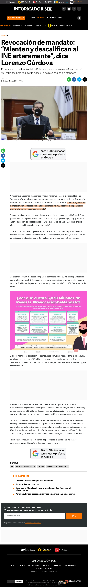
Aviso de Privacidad (31, 585)
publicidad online (50, 571)
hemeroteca (35, 571)
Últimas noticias (16, 18)
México (40, 18)
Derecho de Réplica (42, 585)
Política (41, 466)
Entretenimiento (71, 565)
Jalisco (31, 18)
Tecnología (57, 565)
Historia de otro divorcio (27, 485)
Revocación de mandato (25, 466)
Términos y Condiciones (33, 523)
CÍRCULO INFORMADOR (62, 25)
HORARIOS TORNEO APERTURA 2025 (28, 25)
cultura (39, 568)
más (61, 18)
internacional (33, 565)
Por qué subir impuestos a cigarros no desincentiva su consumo (45, 494)
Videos (51, 18)
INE (12, 466)
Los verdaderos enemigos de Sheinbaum (34, 481)
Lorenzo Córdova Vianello (57, 466)
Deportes (45, 565)
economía (48, 568)
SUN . (6, 79)
